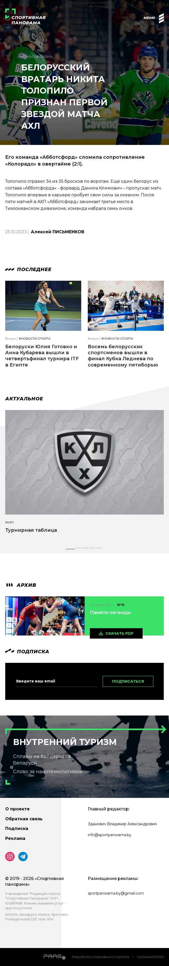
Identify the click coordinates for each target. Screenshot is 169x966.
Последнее (28, 269)
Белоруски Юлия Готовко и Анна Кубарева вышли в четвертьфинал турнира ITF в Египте (42, 356)
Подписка (16, 828)
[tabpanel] (84, 476)
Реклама (15, 838)
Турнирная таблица (31, 530)
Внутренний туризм (65, 742)
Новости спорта (37, 57)
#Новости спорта (34, 338)
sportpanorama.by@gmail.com (116, 893)
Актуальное (24, 399)
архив (20, 585)
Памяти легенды (110, 612)
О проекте (17, 808)
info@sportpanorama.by (109, 835)
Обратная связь (24, 818)
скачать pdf (119, 633)
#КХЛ (9, 522)
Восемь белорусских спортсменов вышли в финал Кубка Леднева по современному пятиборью (123, 356)
